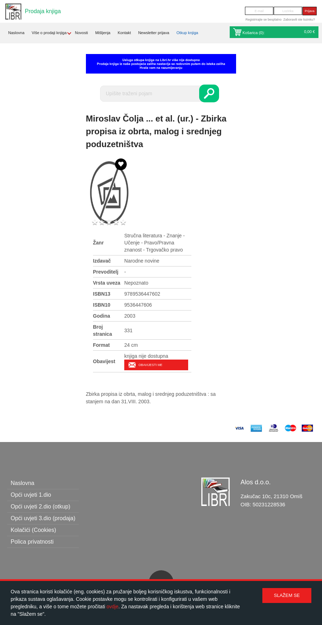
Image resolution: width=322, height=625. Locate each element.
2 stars (101, 223)
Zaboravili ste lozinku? (299, 19)
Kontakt (124, 33)
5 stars (123, 223)
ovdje (112, 606)
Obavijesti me (150, 365)
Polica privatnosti (32, 542)
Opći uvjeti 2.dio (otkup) (40, 506)
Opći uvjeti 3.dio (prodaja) (43, 518)
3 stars (109, 223)
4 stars (116, 223)
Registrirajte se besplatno (263, 19)
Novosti (81, 33)
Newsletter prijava (153, 33)
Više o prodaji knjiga (49, 33)
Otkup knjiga (187, 33)
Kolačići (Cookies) (33, 530)
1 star (94, 223)
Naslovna (16, 33)
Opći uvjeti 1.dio (31, 495)
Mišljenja (102, 33)
